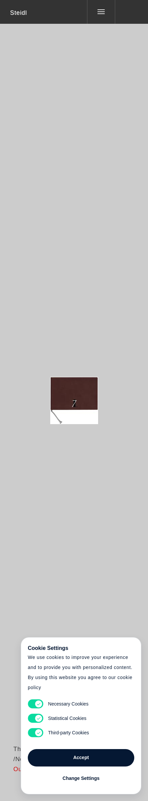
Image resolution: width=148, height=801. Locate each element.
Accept (81, 757)
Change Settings (81, 778)
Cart (74, 396)
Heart (49, 396)
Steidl (18, 12)
